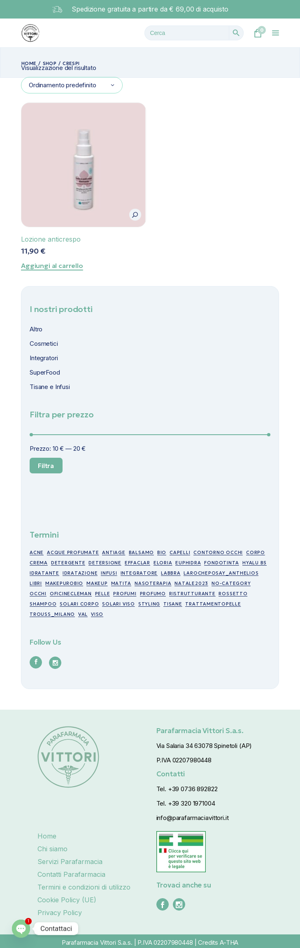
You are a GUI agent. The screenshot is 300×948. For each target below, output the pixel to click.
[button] (135, 215)
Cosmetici (44, 343)
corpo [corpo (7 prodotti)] (255, 552)
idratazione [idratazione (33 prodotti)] (80, 573)
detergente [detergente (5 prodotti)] (68, 563)
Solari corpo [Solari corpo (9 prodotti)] (79, 604)
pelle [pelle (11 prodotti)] (102, 593)
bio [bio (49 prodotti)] (161, 552)
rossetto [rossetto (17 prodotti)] (233, 593)
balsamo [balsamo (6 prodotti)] (141, 552)
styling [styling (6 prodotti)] (149, 604)
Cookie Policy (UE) (66, 900)
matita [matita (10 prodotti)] (121, 583)
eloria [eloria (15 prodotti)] (162, 563)
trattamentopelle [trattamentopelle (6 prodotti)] (213, 604)
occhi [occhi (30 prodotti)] (38, 593)
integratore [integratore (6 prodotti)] (139, 573)
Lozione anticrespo (51, 239)
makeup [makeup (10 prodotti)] (97, 583)
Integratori (44, 358)
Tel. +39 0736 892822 (187, 789)
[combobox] (72, 85)
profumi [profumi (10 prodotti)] (124, 593)
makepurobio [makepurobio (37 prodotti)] (64, 583)
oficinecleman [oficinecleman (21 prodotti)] (71, 593)
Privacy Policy (59, 912)
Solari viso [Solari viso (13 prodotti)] (118, 604)
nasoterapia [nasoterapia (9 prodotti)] (153, 583)
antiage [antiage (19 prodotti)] (113, 552)
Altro (36, 329)
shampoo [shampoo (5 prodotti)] (43, 604)
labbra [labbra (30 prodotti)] (171, 573)
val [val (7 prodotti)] (83, 614)
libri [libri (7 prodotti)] (36, 583)
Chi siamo (52, 849)
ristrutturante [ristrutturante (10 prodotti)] (192, 593)
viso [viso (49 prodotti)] (97, 614)
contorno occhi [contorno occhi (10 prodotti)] (218, 552)
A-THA (229, 942)
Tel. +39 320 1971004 (185, 803)
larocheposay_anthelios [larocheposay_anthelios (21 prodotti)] (221, 573)
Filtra (46, 465)
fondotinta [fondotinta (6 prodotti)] (221, 563)
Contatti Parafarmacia (71, 874)
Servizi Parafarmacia (69, 861)
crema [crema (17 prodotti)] (39, 563)
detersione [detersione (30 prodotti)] (104, 563)
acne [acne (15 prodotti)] (37, 552)
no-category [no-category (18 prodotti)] (231, 583)
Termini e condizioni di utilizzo (83, 887)
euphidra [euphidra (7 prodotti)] (188, 563)
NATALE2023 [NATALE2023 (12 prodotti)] (191, 583)
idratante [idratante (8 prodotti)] (44, 573)
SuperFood (45, 372)
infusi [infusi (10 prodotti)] (109, 573)
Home (46, 836)
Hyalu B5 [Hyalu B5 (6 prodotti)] (254, 563)
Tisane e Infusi (50, 387)
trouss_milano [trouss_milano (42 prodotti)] (52, 614)
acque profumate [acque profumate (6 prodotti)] (73, 552)
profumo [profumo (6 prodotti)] (153, 593)
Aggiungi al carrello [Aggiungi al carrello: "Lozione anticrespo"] (52, 265)
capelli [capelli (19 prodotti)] (180, 552)
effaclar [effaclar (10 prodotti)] (137, 563)
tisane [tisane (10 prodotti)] (172, 604)
